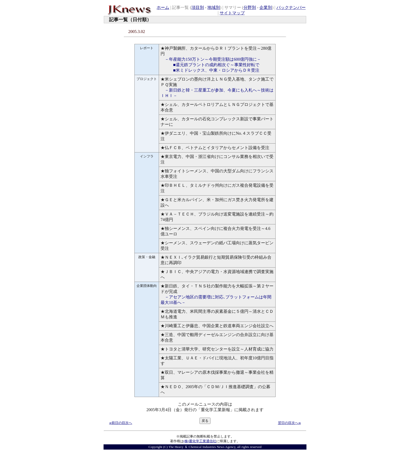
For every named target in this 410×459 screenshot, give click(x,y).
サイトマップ (232, 13)
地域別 (213, 7)
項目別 (197, 7)
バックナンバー (291, 7)
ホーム (163, 7)
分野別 (249, 7)
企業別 (265, 7)
